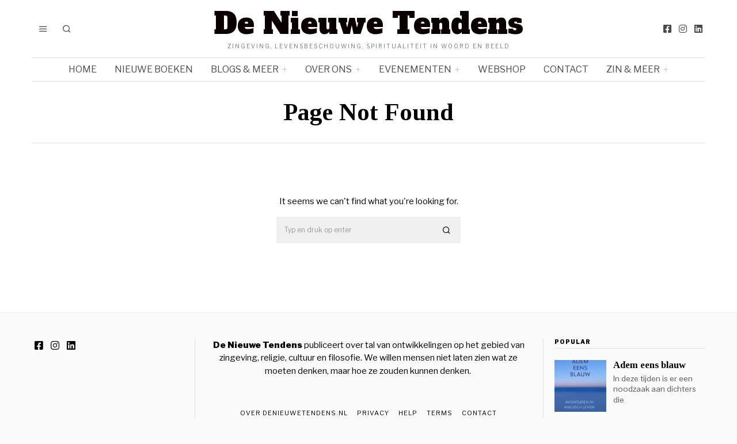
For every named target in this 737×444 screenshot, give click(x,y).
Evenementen (415, 69)
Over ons (328, 69)
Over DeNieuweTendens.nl (294, 413)
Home (83, 69)
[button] (447, 230)
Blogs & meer (245, 69)
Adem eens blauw (649, 364)
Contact (566, 69)
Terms (440, 413)
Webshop (502, 69)
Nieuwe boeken (154, 69)
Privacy (373, 413)
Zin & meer (633, 69)
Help (407, 413)
